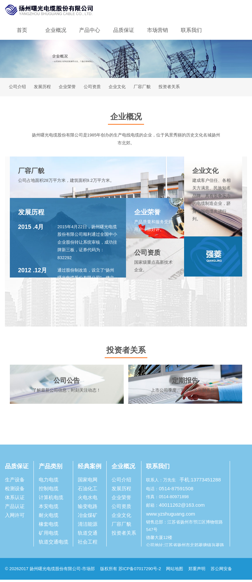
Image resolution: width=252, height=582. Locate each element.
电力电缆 (48, 482)
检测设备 (15, 491)
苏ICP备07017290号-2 (139, 571)
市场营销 (157, 30)
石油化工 (87, 491)
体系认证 (15, 499)
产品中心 (89, 30)
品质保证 (123, 30)
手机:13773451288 (200, 482)
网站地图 (174, 571)
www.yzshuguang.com (170, 516)
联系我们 (191, 30)
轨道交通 (87, 535)
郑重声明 (197, 571)
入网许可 (15, 517)
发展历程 (42, 87)
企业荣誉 (67, 87)
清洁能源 (87, 526)
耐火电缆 (48, 517)
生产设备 (15, 482)
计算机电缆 (51, 499)
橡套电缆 (48, 526)
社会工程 (87, 544)
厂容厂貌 (142, 87)
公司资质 (92, 87)
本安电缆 (48, 508)
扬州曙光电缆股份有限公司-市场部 (62, 571)
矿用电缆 (48, 535)
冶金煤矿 (87, 517)
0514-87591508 (176, 491)
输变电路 (87, 508)
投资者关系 (169, 87)
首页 (22, 30)
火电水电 (87, 499)
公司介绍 (17, 87)
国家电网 (87, 482)
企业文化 (117, 87)
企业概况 (55, 30)
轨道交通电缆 (53, 544)
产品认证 (15, 508)
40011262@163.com (182, 507)
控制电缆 (48, 491)
